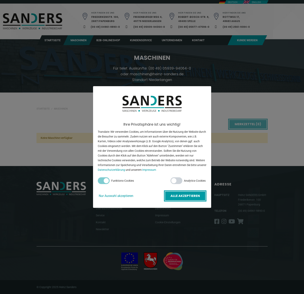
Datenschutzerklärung (111, 169)
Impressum (149, 169)
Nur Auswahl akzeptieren (116, 196)
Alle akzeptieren (185, 196)
